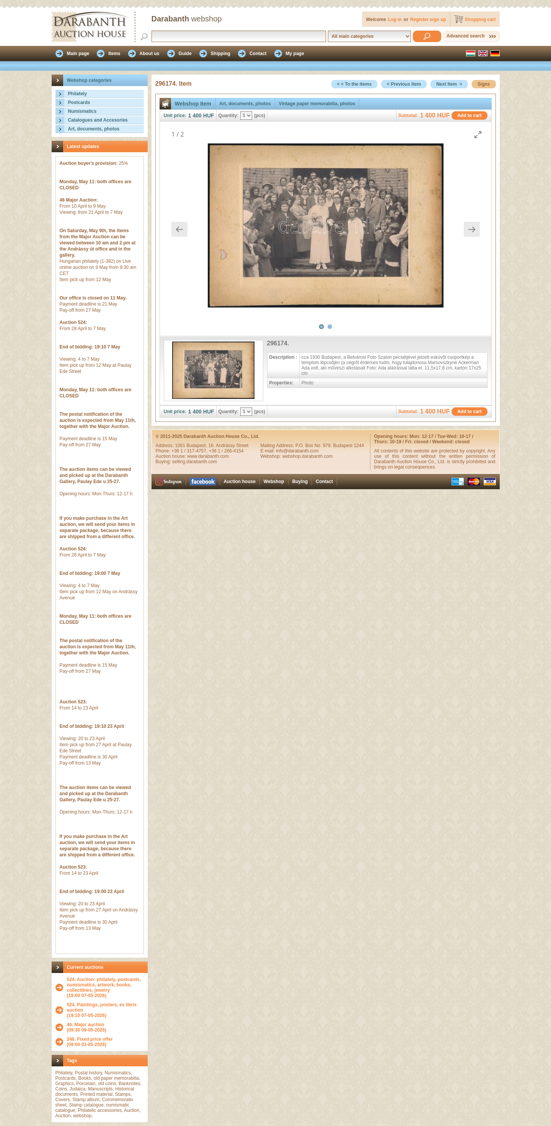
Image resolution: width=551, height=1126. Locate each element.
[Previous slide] (179, 229)
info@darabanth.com (297, 451)
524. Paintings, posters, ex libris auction (102, 1007)
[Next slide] (472, 229)
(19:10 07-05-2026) (105, 1010)
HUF (208, 115)
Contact (324, 481)
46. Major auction (85, 1024)
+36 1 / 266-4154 (226, 451)
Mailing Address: (278, 445)
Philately (77, 93)
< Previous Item (404, 84)
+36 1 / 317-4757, (190, 451)
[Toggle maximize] (477, 134)
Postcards (79, 102)
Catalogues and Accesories (98, 120)
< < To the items (354, 84)
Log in (395, 19)
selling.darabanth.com (194, 461)
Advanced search (465, 36)
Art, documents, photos (94, 129)
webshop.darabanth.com (307, 456)
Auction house (240, 481)
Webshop (274, 481)
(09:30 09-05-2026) (86, 1027)
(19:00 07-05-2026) (105, 987)
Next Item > (449, 84)
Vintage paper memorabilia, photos (317, 103)
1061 (180, 445)
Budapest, (197, 445)
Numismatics (82, 111)
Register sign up (428, 19)
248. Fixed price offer (90, 1039)
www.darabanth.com (208, 456)
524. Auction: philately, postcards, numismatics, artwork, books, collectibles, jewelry (104, 985)
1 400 (195, 115)
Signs (484, 84)
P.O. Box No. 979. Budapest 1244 (329, 445)
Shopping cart (480, 19)
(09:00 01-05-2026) (90, 1042)
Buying (300, 481)
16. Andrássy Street (229, 445)
